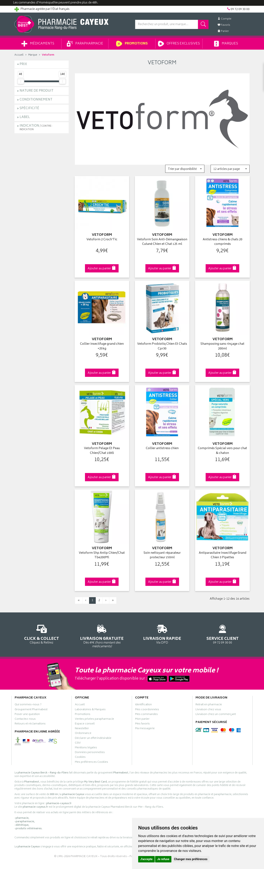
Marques (226, 44)
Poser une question (27, 715)
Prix (23, 64)
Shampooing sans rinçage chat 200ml (222, 346)
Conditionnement (36, 100)
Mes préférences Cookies (91, 762)
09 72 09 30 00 (223, 634)
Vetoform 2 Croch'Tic (101, 239)
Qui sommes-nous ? (28, 705)
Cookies (80, 758)
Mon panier (142, 719)
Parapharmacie (85, 44)
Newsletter (82, 729)
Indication (36, 127)
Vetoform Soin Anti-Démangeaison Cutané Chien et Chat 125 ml (162, 242)
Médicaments (37, 44)
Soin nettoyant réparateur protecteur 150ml (162, 555)
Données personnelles (90, 753)
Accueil (19, 55)
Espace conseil (85, 724)
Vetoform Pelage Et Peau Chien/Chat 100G (102, 451)
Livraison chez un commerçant (216, 715)
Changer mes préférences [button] (190, 859)
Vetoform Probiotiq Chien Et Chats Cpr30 (162, 346)
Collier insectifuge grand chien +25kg (102, 346)
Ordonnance (83, 734)
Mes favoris (142, 724)
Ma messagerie (145, 729)
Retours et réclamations (30, 724)
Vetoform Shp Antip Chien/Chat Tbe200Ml (102, 555)
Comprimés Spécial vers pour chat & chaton (222, 451)
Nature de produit (36, 91)
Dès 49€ (102, 636)
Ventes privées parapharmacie (94, 719)
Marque (32, 55)
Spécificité (29, 108)
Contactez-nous (25, 719)
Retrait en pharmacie (209, 705)
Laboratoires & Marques (90, 710)
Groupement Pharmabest (31, 710)
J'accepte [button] (146, 859)
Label (25, 117)
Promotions (132, 44)
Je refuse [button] (163, 859)
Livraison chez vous (208, 710)
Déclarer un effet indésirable (93, 739)
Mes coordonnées (147, 710)
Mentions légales (86, 748)
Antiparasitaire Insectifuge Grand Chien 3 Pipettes (222, 555)
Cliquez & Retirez (41, 634)
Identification (143, 705)
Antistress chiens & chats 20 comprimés (222, 242)
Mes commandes (146, 715)
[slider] (20, 81)
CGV (78, 743)
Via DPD (162, 634)
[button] (184, 169)
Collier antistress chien (162, 448)
